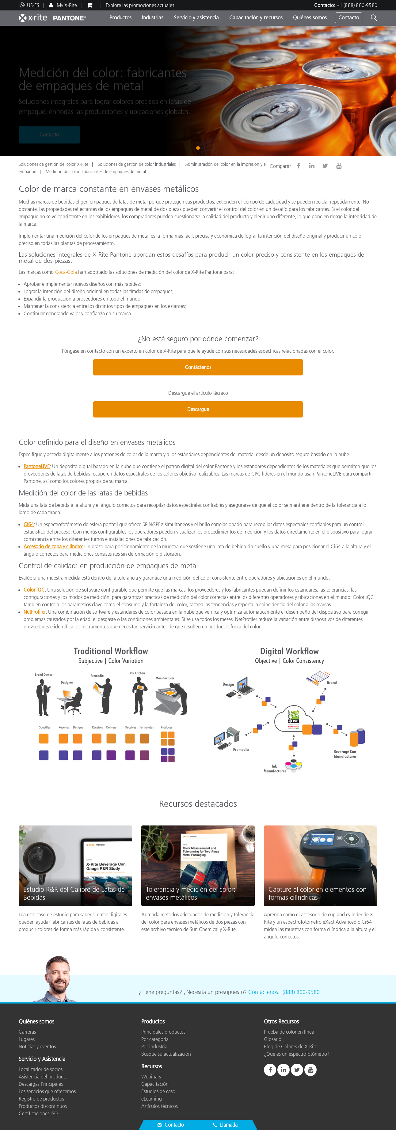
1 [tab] (199, 147)
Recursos (151, 1067)
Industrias (152, 17)
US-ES (33, 5)
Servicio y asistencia (196, 17)
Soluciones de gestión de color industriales (137, 164)
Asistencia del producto (43, 1077)
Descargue (198, 409)
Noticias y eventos (37, 1046)
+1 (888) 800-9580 (357, 5)
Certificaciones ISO (38, 1113)
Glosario (272, 1039)
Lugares (27, 1039)
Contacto (348, 17)
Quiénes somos (310, 17)
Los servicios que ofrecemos (47, 1091)
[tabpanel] (198, 91)
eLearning (151, 1099)
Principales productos (163, 1032)
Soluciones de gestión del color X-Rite (53, 164)
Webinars (151, 1077)
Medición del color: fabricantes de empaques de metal (96, 171)
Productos (120, 17)
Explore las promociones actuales (140, 5)
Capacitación (155, 1084)
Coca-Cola (66, 272)
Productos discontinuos (43, 1106)
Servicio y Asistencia (42, 1059)
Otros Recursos (281, 1022)
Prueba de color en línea (289, 1032)
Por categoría (155, 1039)
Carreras (27, 1032)
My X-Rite (66, 5)
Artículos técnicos (159, 1106)
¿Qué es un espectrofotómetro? (296, 1054)
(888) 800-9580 (301, 992)
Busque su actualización (166, 1054)
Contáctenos (198, 367)
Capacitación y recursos (256, 17)
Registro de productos (41, 1099)
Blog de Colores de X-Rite (290, 1046)
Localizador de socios (41, 1069)
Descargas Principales (41, 1084)
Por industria (154, 1046)
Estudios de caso (158, 1091)
